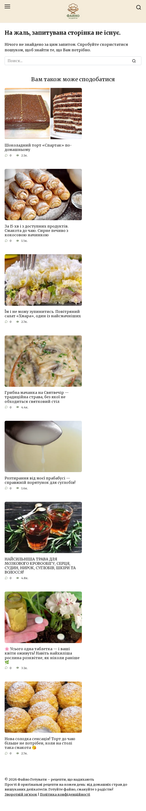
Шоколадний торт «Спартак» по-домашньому (38, 147)
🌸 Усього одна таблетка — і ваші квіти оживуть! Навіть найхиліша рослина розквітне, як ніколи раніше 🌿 (42, 655)
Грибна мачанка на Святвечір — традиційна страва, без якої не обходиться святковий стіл (37, 397)
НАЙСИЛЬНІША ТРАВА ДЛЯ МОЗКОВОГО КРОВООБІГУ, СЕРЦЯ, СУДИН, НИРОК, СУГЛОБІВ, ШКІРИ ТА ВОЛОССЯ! (40, 565)
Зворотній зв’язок (21, 794)
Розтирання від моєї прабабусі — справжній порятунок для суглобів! (40, 480)
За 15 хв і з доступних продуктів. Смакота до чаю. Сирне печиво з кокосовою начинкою (37, 230)
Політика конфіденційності (65, 794)
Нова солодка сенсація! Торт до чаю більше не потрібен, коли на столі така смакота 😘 (40, 743)
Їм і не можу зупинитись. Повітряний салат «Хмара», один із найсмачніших (43, 313)
